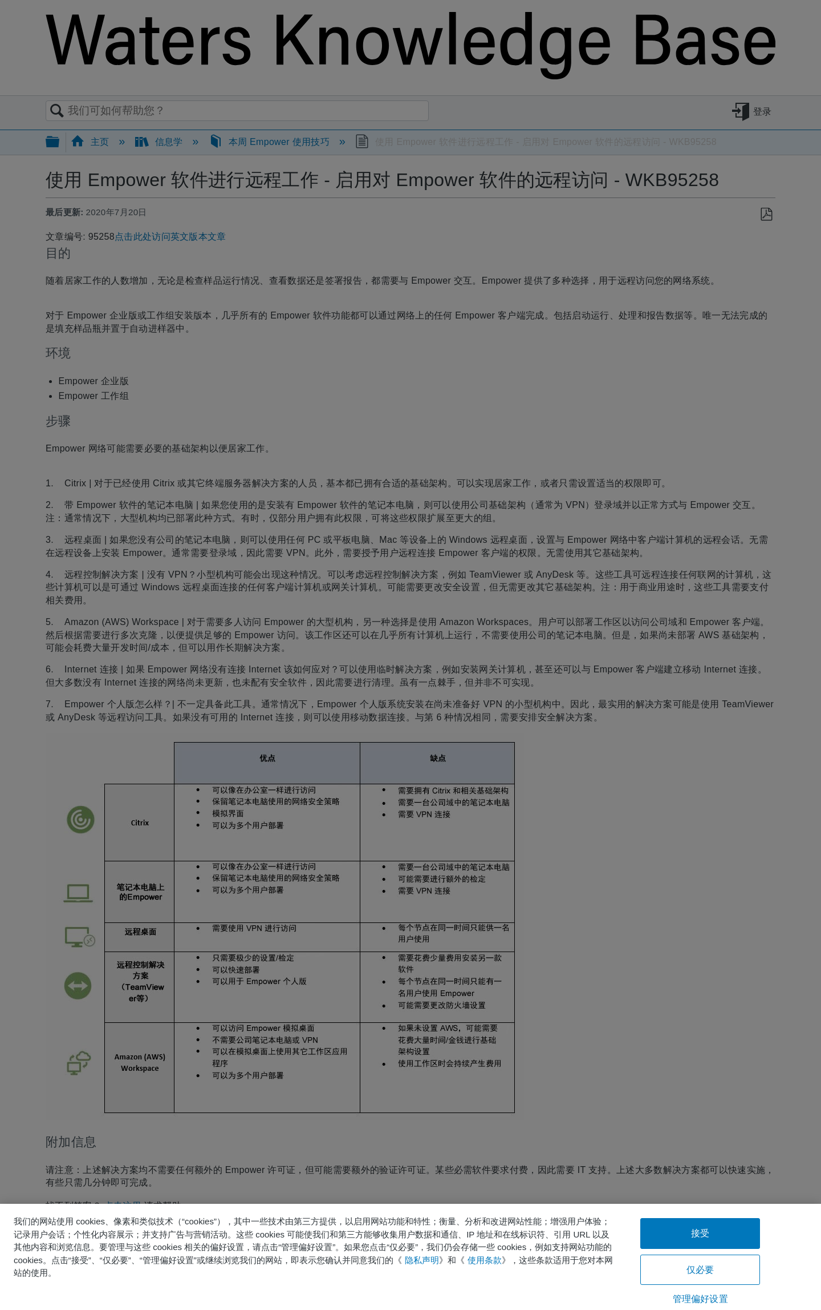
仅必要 (700, 1270)
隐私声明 (422, 1260)
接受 (700, 1233)
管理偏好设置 (700, 1299)
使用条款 (485, 1260)
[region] (410, 1257)
